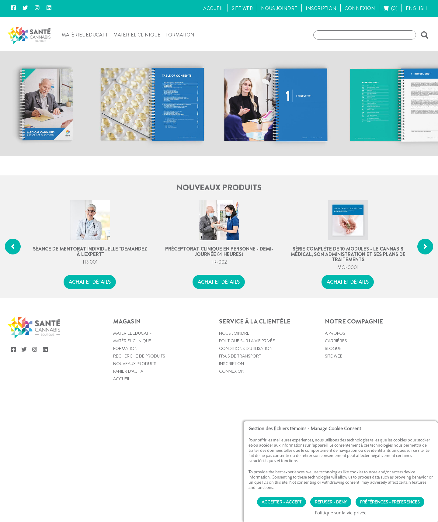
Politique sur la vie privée (247, 369)
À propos (335, 361)
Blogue (333, 376)
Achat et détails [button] (90, 309)
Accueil (121, 407)
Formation (179, 34)
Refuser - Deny (331, 500)
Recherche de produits (139, 384)
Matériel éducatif (85, 34)
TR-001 (90, 289)
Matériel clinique (137, 34)
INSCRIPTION (321, 8)
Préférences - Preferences (390, 500)
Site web (333, 384)
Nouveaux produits (134, 392)
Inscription (231, 392)
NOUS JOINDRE (279, 8)
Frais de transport (240, 384)
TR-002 (219, 289)
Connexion (231, 399)
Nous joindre (234, 361)
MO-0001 (348, 295)
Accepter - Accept (281, 500)
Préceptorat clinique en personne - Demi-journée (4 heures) (219, 279)
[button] (423, 35)
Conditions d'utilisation (246, 376)
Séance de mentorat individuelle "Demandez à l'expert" (90, 279)
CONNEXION (360, 8)
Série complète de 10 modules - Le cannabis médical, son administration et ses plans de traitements (348, 281)
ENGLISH (416, 8)
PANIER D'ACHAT (129, 399)
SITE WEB (242, 8)
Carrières (336, 369)
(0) (390, 8)
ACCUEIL (213, 8)
